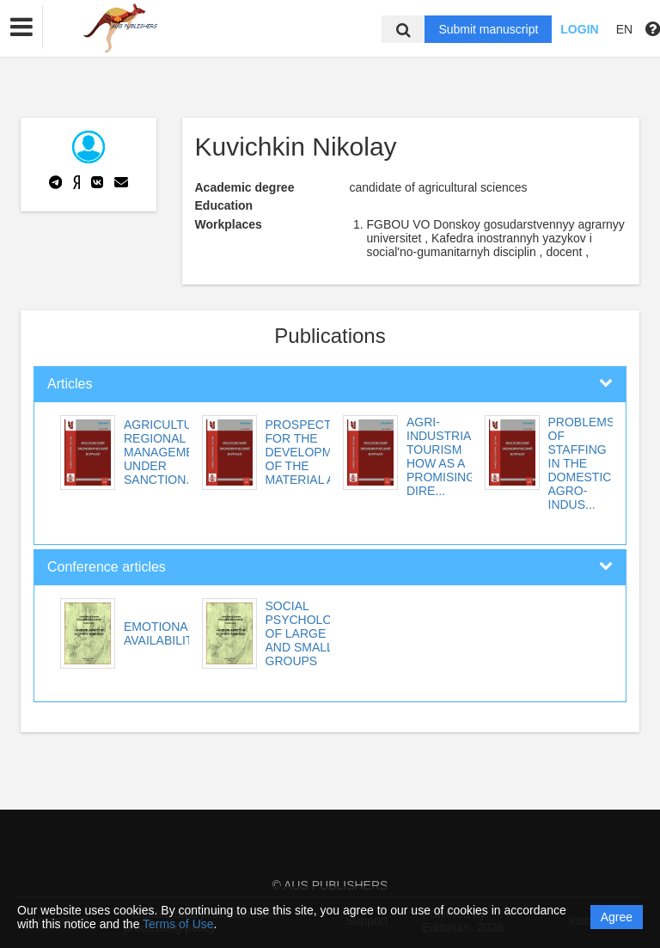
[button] (21, 27)
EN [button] (624, 29)
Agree (616, 917)
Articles (69, 383)
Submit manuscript (488, 29)
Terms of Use (178, 924)
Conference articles (106, 567)
